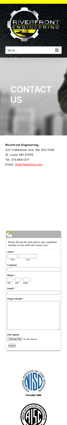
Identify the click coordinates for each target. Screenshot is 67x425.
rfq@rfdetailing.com (29, 164)
